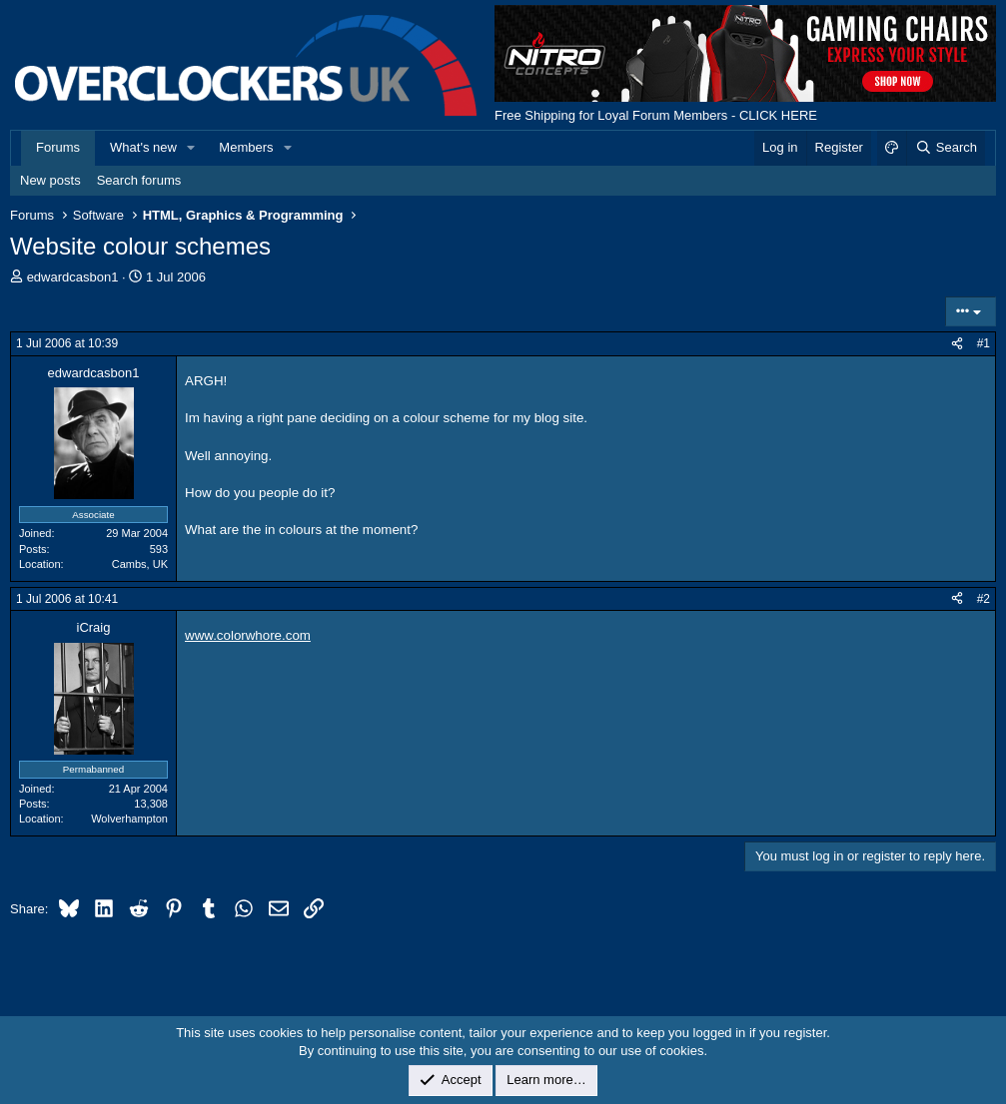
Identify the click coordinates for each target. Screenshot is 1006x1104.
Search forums (139, 180)
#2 (983, 599)
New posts (50, 180)
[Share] (957, 343)
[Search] (945, 148)
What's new (143, 147)
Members (246, 147)
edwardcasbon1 (73, 277)
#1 (983, 343)
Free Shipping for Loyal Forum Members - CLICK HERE (656, 115)
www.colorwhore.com (248, 635)
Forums (58, 147)
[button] (192, 148)
